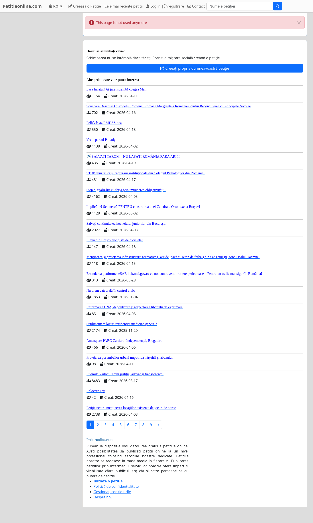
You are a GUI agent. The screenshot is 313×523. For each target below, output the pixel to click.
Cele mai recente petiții (123, 6)
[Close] (299, 22)
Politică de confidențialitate (116, 486)
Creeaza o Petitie (84, 6)
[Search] (240, 6)
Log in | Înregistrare (165, 6)
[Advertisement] (39, 79)
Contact (196, 6)
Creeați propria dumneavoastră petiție (194, 68)
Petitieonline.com (22, 6)
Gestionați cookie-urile (112, 491)
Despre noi (103, 497)
